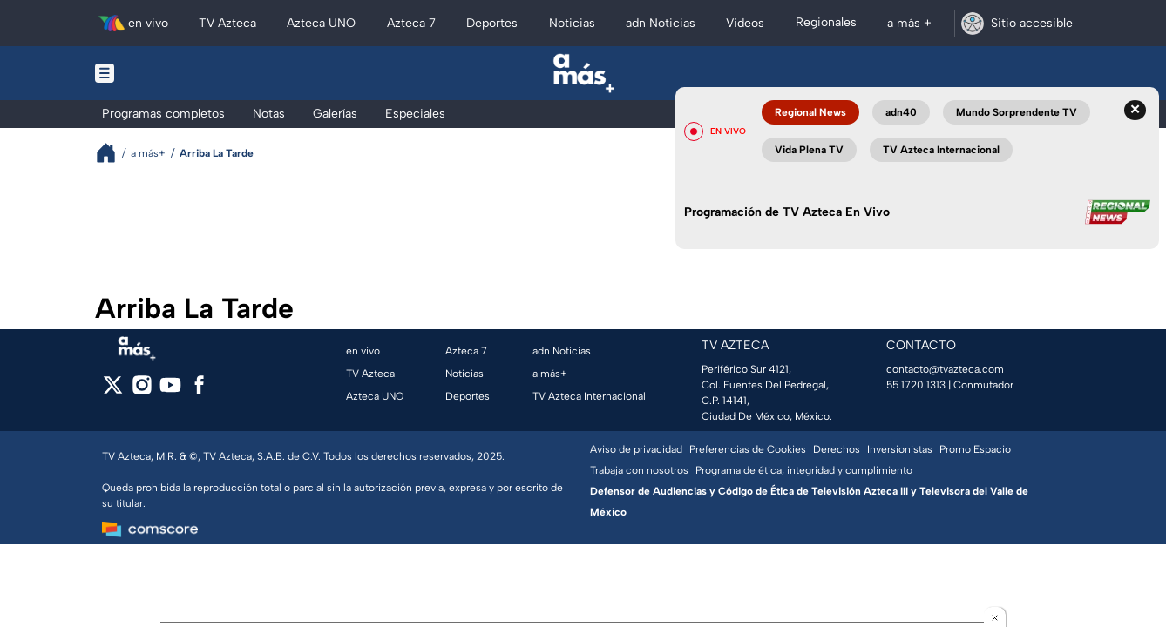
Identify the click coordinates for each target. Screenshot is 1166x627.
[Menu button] (164, 73)
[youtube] (170, 390)
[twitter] (113, 390)
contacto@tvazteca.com (945, 369)
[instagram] (142, 390)
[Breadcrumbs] (113, 153)
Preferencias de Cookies (747, 449)
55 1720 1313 (916, 385)
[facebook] (199, 390)
